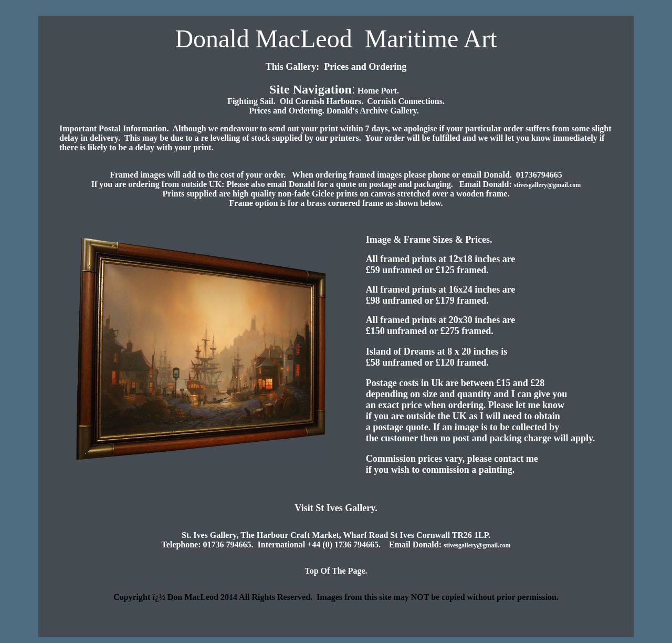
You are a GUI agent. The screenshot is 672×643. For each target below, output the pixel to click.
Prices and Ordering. (288, 110)
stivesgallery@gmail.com (547, 185)
